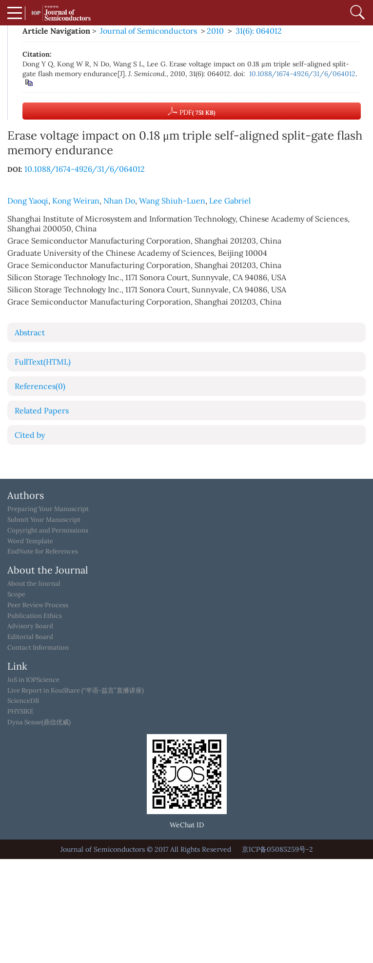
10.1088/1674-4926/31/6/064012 (302, 73)
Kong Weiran (75, 200)
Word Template (30, 541)
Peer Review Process (37, 605)
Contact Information (38, 648)
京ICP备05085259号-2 (277, 849)
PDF (192, 111)
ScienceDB (23, 701)
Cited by (30, 435)
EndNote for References (42, 551)
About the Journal (33, 584)
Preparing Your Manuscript (48, 509)
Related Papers (42, 410)
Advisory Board (30, 626)
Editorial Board (30, 637)
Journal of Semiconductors (148, 31)
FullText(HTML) (43, 362)
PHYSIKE (20, 712)
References (40, 386)
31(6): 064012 (259, 31)
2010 (215, 31)
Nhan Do (119, 200)
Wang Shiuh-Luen (172, 200)
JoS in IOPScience (33, 680)
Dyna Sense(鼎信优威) (39, 722)
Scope (16, 594)
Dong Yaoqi (27, 200)
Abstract (30, 332)
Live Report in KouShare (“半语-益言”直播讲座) (75, 691)
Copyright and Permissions (47, 530)
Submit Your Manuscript (43, 520)
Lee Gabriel (230, 200)
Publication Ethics (34, 616)
